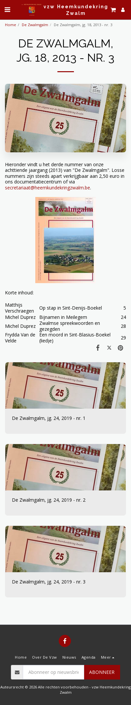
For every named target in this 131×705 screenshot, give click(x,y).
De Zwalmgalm (35, 24)
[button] (7, 9)
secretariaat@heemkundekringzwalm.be (47, 187)
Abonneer (102, 672)
